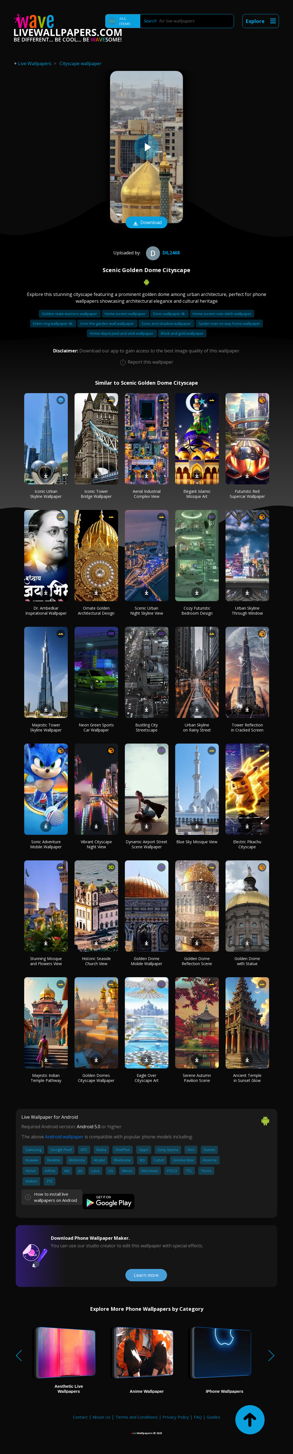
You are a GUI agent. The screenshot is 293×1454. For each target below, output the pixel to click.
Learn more (146, 1275)
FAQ (198, 1417)
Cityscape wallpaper (81, 63)
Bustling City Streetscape (146, 727)
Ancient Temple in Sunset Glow (247, 1078)
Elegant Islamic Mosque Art (197, 494)
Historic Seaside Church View (96, 961)
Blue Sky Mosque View (196, 841)
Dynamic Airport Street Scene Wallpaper (146, 844)
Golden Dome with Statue (247, 961)
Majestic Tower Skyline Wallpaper (46, 727)
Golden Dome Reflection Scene (197, 961)
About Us (102, 1417)
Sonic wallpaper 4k (169, 313)
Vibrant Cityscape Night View (96, 844)
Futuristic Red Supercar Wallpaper (247, 494)
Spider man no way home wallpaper (229, 323)
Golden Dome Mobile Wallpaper (146, 961)
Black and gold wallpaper (182, 333)
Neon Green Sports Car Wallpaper (96, 727)
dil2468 (162, 253)
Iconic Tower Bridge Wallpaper (96, 494)
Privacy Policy (176, 1417)
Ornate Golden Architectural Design (96, 610)
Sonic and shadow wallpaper (166, 323)
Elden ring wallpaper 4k (53, 323)
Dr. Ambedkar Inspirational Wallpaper (46, 610)
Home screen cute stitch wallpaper (222, 313)
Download (146, 223)
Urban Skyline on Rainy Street (197, 727)
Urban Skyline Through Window (247, 610)
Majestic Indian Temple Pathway (46, 1078)
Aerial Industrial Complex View (147, 494)
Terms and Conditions (136, 1417)
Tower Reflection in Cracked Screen (247, 727)
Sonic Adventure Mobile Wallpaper (46, 844)
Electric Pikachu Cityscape (247, 844)
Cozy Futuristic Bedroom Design (197, 610)
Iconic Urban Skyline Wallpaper (46, 494)
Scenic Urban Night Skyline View (146, 610)
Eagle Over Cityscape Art (147, 1078)
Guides (213, 1417)
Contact (80, 1417)
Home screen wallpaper (125, 313)
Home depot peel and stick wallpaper (122, 333)
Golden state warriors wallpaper (70, 313)
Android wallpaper (64, 1137)
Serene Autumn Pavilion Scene (197, 1078)
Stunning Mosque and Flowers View (46, 961)
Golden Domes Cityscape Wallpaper (96, 1078)
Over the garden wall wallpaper (107, 323)
